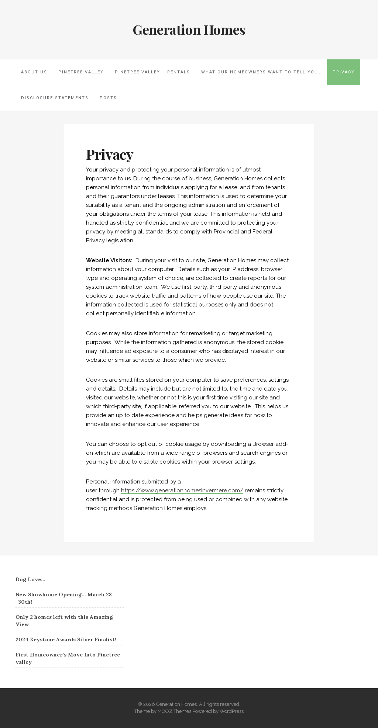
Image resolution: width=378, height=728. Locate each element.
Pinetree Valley (81, 72)
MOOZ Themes (174, 711)
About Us (34, 72)
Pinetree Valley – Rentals (152, 72)
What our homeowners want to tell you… (261, 72)
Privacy (344, 72)
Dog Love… (30, 579)
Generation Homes (189, 29)
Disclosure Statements (55, 98)
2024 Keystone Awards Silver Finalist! (66, 639)
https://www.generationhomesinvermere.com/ (182, 490)
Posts (108, 98)
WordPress (232, 711)
